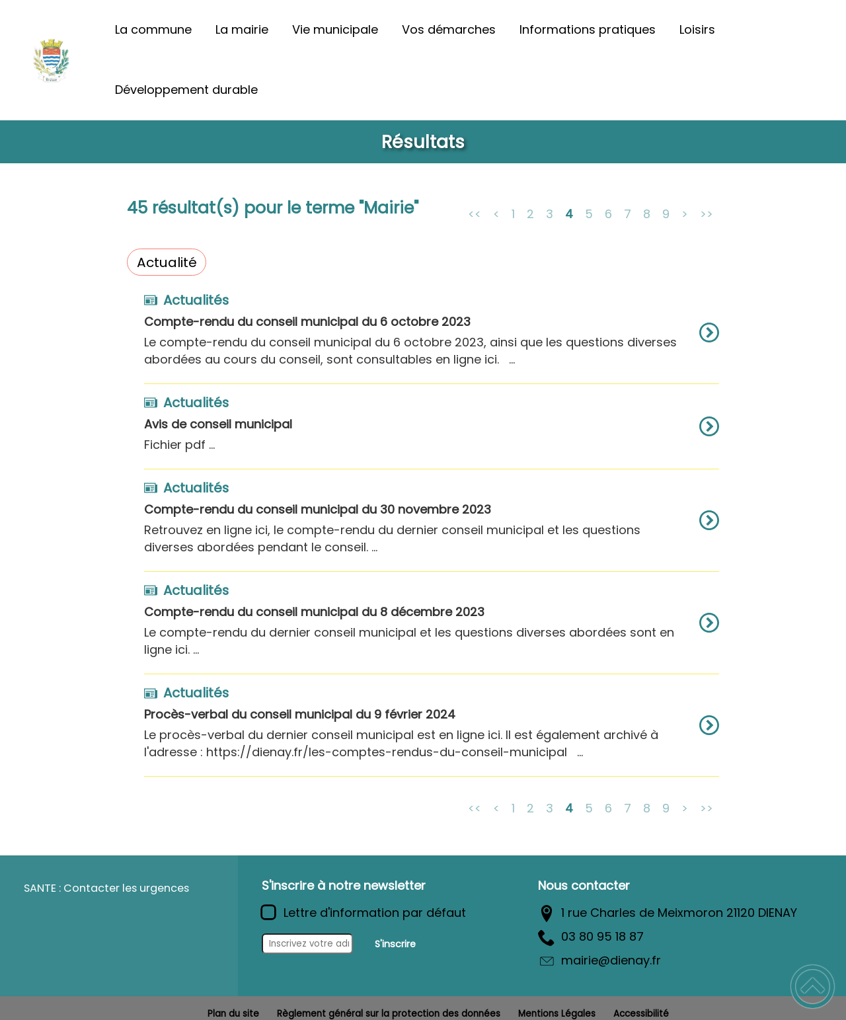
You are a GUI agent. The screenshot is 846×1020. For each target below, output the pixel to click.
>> (706, 213)
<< (474, 213)
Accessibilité (641, 1013)
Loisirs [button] (697, 29)
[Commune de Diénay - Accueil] (52, 60)
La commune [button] (153, 29)
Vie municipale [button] (335, 29)
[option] (431, 339)
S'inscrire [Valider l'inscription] (395, 944)
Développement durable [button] (186, 89)
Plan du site (233, 1013)
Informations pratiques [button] (587, 29)
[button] (812, 986)
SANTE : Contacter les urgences (106, 888)
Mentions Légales (557, 1013)
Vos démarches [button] (449, 29)
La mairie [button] (241, 29)
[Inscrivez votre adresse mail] (308, 944)
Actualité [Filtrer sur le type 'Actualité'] (167, 262)
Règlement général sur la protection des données (388, 1013)
